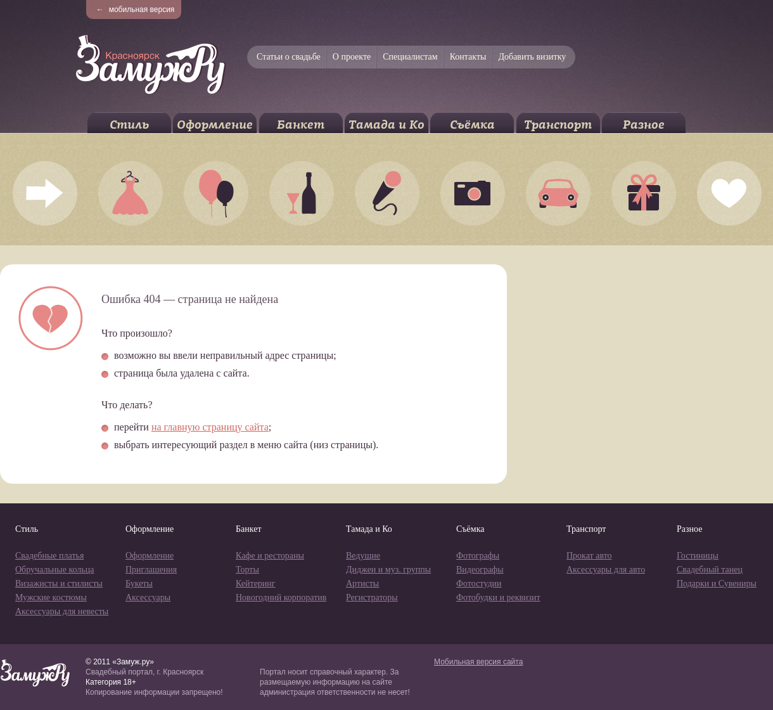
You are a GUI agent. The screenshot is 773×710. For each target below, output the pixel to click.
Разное (644, 124)
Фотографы (477, 555)
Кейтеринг (256, 583)
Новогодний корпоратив (281, 597)
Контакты (468, 56)
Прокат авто (589, 555)
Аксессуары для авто (605, 569)
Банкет (300, 124)
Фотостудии (479, 583)
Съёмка (472, 124)
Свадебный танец (710, 569)
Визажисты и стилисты (59, 583)
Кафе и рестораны (270, 555)
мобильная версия (135, 9)
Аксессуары (147, 597)
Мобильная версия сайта (478, 661)
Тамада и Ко (386, 124)
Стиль (129, 124)
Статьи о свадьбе (289, 56)
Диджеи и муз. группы (388, 569)
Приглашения (151, 569)
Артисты (362, 583)
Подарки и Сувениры (717, 583)
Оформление (215, 124)
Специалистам (410, 56)
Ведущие (363, 555)
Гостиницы (698, 555)
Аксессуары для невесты (61, 611)
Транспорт (558, 124)
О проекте (352, 56)
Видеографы (480, 569)
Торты (247, 569)
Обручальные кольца (54, 569)
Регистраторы (372, 597)
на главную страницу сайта (210, 427)
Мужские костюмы (51, 597)
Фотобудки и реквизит (498, 597)
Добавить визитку (532, 56)
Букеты (139, 583)
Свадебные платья (49, 555)
